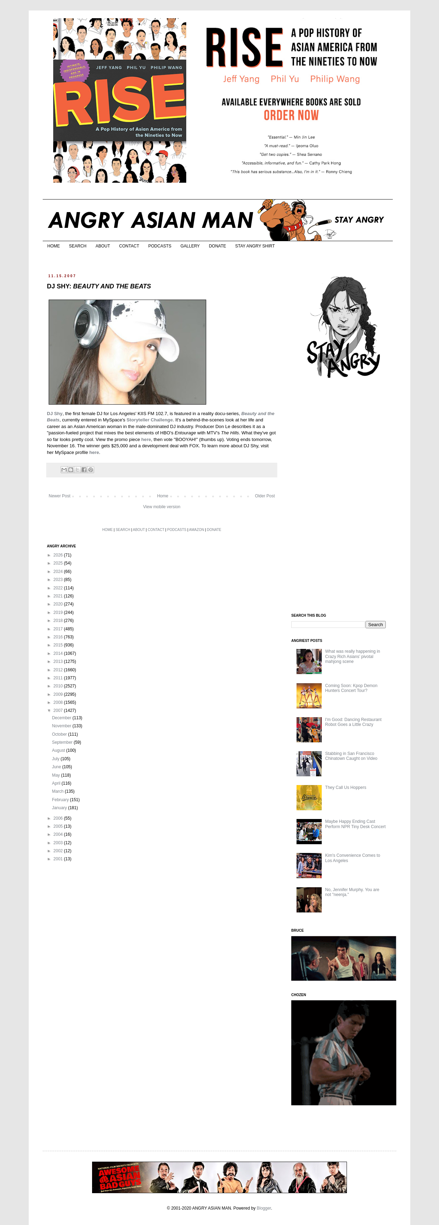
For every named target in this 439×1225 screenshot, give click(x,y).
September (63, 742)
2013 (59, 661)
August (59, 750)
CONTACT (129, 246)
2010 (59, 686)
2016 (59, 637)
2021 (59, 596)
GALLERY (190, 246)
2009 (59, 694)
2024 (59, 571)
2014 (59, 653)
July (56, 758)
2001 (59, 858)
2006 (59, 818)
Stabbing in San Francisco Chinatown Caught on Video (351, 756)
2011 (59, 678)
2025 (59, 563)
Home (162, 495)
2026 (59, 555)
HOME (53, 246)
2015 (59, 645)
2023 (59, 579)
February (61, 799)
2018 (59, 620)
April (56, 783)
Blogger (264, 1208)
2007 (59, 710)
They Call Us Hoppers (345, 787)
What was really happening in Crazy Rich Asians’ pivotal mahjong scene (352, 656)
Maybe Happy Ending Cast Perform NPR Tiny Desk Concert (355, 824)
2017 (59, 628)
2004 (59, 834)
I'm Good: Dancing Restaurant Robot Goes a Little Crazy (353, 722)
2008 (59, 702)
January (60, 807)
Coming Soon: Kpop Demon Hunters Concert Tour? (351, 688)
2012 (59, 669)
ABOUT (103, 246)
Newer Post (59, 495)
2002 (59, 850)
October (60, 734)
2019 (59, 612)
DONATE (217, 246)
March (58, 791)
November (62, 725)
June (57, 766)
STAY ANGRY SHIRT (255, 246)
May (56, 775)
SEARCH (77, 246)
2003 (59, 842)
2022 (59, 588)
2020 (59, 604)
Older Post (265, 495)
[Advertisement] (343, 496)
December (62, 717)
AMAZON (196, 530)
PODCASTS (159, 246)
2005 (59, 826)
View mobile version (162, 506)
